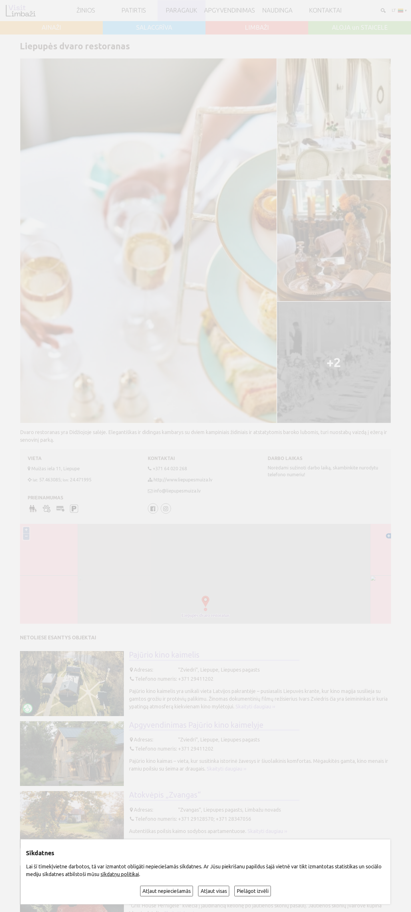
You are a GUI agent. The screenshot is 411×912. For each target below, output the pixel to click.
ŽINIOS (85, 10)
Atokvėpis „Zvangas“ (165, 795)
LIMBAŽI (257, 28)
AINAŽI (51, 28)
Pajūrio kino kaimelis (164, 654)
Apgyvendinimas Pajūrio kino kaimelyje (196, 725)
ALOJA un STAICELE (360, 28)
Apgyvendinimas (229, 10)
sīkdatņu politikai (119, 874)
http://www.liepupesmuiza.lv (183, 479)
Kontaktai (325, 10)
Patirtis (134, 10)
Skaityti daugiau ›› (255, 706)
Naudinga (277, 10)
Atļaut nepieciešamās (166, 891)
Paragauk (181, 10)
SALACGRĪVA (154, 28)
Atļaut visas (214, 891)
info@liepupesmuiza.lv (177, 490)
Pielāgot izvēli (253, 891)
